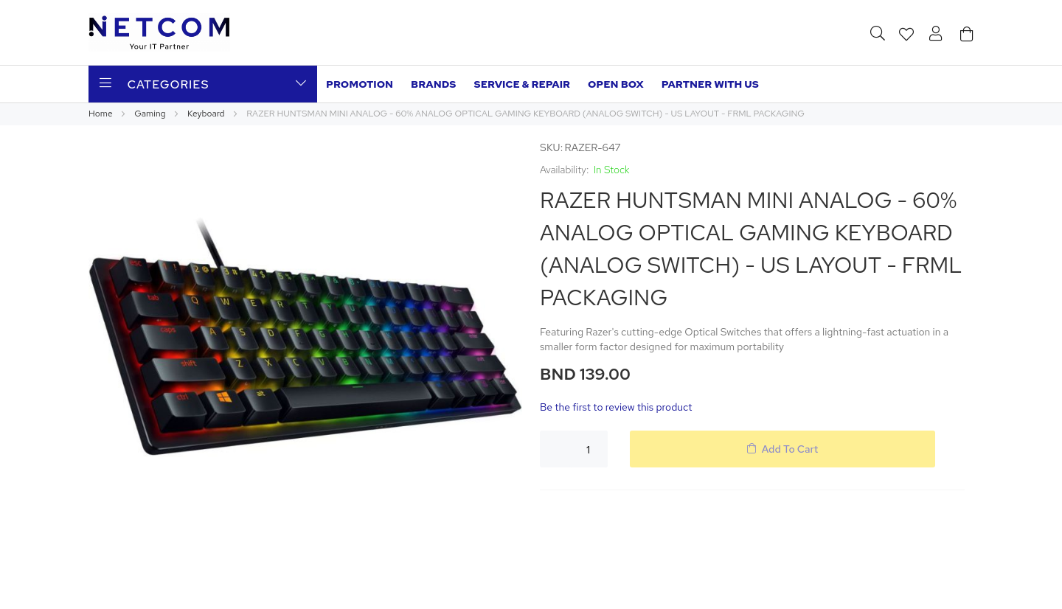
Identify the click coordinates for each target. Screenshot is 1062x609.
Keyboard (206, 113)
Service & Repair (522, 84)
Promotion (359, 84)
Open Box (616, 84)
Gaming (150, 113)
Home (101, 113)
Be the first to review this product (616, 407)
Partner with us (710, 84)
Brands (433, 84)
